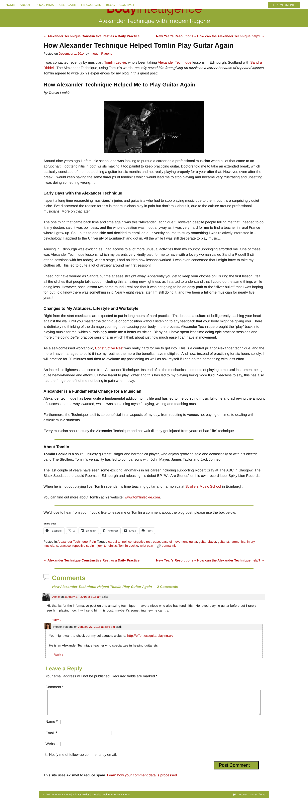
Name (52, 726)
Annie (56, 596)
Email (51, 738)
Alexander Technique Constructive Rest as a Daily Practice (91, 36)
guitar (193, 541)
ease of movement (175, 541)
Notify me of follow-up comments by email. (83, 759)
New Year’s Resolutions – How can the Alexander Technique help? (210, 36)
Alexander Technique (174, 62)
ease (156, 541)
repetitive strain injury (87, 545)
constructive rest (139, 541)
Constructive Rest (109, 348)
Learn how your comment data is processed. (142, 780)
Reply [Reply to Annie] (56, 619)
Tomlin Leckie (115, 62)
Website (52, 749)
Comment (54, 687)
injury (251, 541)
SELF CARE (67, 4)
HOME (10, 4)
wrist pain (146, 545)
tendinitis (110, 545)
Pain (92, 541)
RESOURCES (91, 4)
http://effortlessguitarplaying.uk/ (150, 635)
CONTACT (126, 4)
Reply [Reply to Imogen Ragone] (58, 654)
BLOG (110, 4)
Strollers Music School (203, 486)
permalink (169, 545)
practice (65, 545)
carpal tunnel (117, 541)
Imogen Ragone (120, 799)
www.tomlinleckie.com (142, 497)
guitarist (223, 541)
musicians (50, 545)
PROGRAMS (44, 4)
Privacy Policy (81, 799)
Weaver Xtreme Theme (251, 799)
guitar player (207, 541)
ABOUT (25, 4)
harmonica (237, 541)
